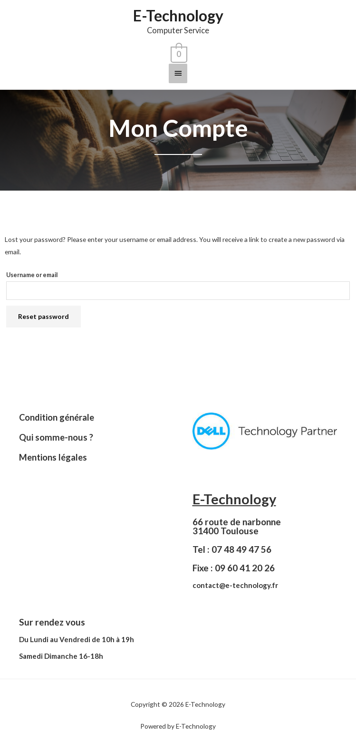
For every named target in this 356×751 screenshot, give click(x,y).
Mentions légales (53, 457)
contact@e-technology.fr (235, 585)
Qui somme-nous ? (56, 437)
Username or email (32, 275)
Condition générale (56, 417)
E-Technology (178, 15)
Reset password (43, 316)
